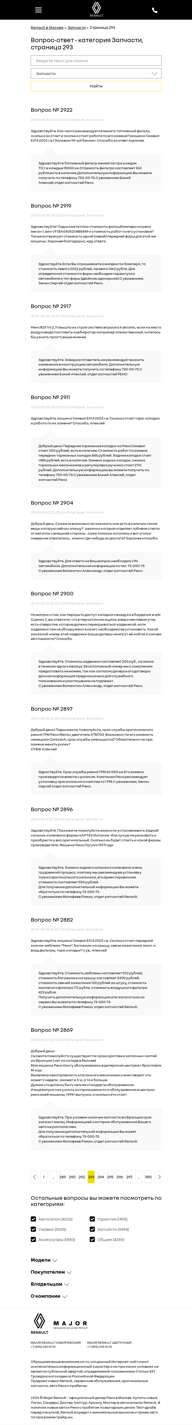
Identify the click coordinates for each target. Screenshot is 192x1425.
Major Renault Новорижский (56, 1342)
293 (91, 1176)
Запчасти (77, 27)
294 (101, 1176)
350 (148, 1176)
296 (120, 1176)
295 (110, 1176)
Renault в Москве (47, 27)
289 (62, 1176)
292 (82, 1176)
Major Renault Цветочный (109, 1342)
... (53, 1176)
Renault (59, 1397)
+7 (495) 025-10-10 (43, 1347)
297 (129, 1176)
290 (72, 1176)
